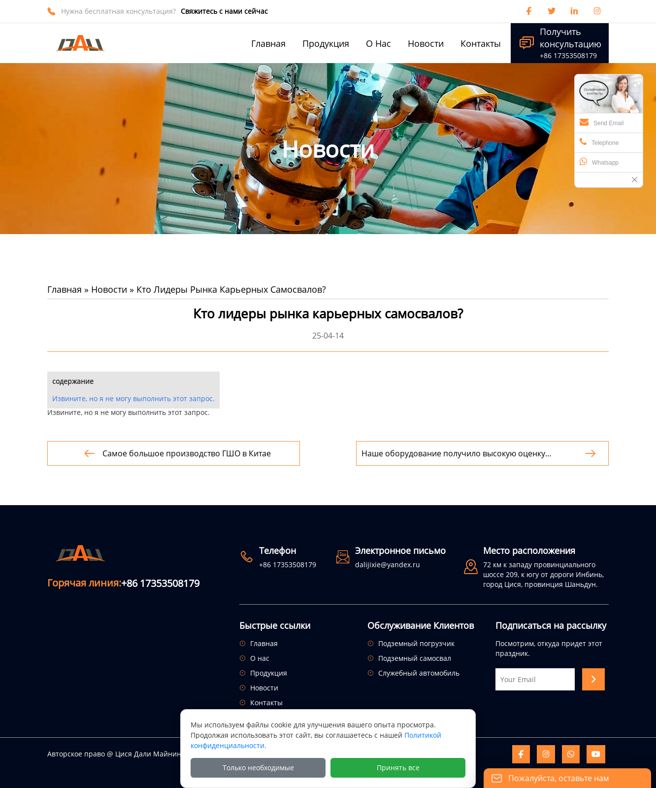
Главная (64, 289)
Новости (109, 289)
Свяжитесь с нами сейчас (224, 11)
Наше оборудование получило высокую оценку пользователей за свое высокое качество (453, 453)
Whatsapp (599, 161)
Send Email (601, 122)
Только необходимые (258, 767)
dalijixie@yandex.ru (387, 564)
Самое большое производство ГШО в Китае (186, 453)
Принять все (398, 767)
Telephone (599, 141)
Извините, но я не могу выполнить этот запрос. (133, 398)
